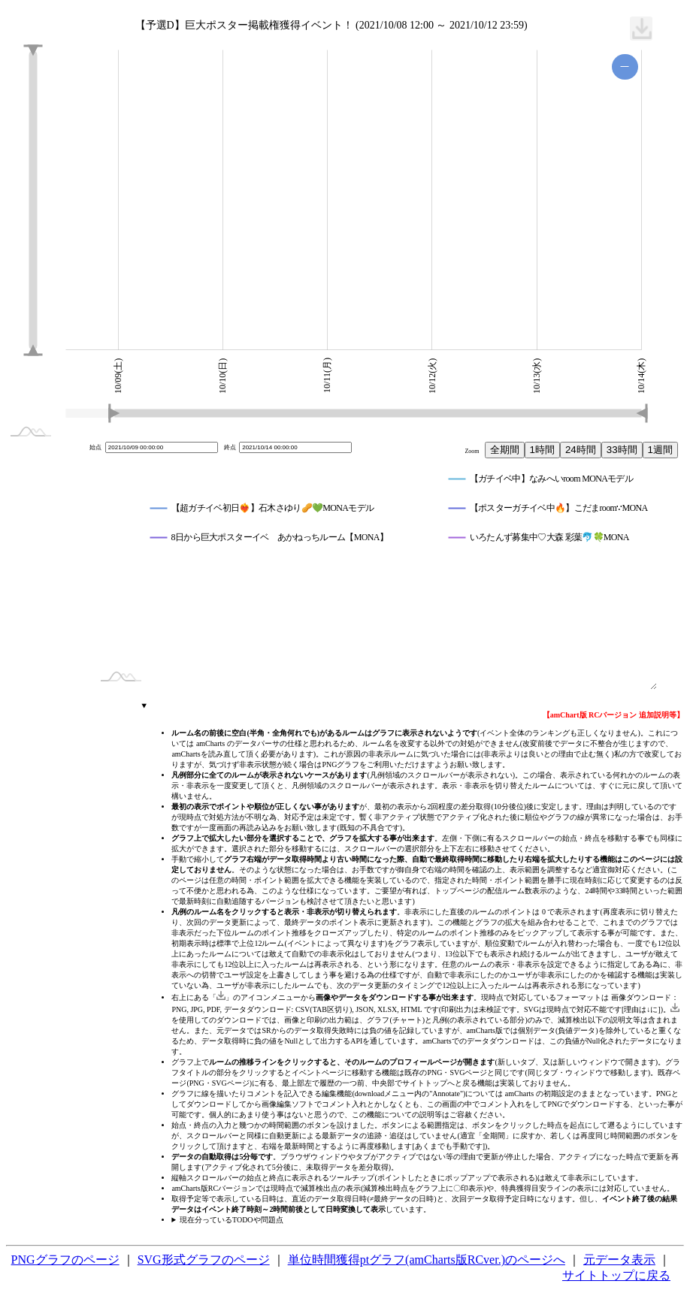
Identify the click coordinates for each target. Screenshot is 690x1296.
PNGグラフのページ (65, 1259)
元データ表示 (619, 1259)
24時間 (580, 449)
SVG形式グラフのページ (204, 1259)
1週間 (660, 449)
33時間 (622, 449)
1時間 (542, 449)
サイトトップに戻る (616, 1275)
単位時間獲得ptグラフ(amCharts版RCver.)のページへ (426, 1259)
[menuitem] (641, 29)
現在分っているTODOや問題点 (231, 1220)
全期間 (504, 449)
